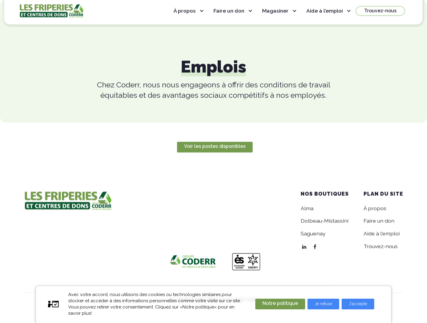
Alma (307, 208)
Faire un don (379, 221)
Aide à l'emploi (382, 233)
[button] (189, 9)
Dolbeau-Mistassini (324, 221)
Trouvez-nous (380, 9)
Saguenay (313, 233)
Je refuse (323, 303)
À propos (375, 208)
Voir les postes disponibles (215, 146)
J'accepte (358, 303)
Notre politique (280, 303)
